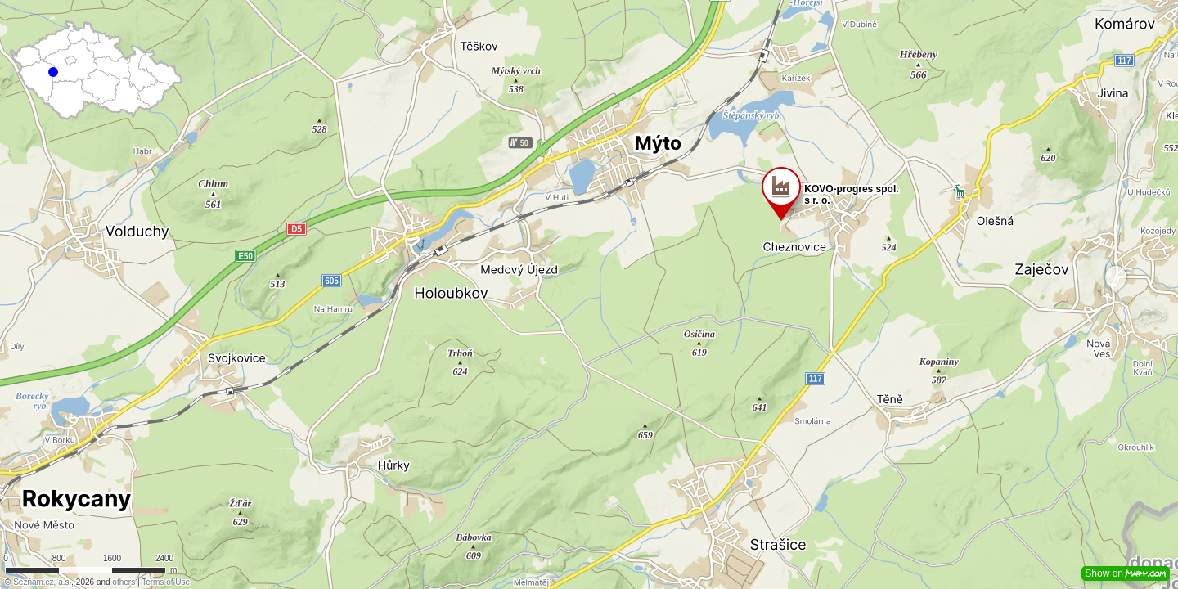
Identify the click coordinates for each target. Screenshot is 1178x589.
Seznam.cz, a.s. (42, 582)
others (123, 582)
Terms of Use (166, 582)
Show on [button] (1126, 573)
